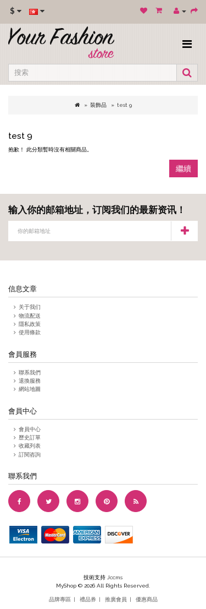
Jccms (115, 577)
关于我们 (30, 307)
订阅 (184, 231)
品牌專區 (60, 599)
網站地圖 (30, 389)
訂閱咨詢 (30, 455)
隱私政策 (30, 324)
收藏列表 (30, 446)
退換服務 (30, 381)
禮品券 (88, 599)
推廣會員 (116, 599)
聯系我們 (30, 372)
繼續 (183, 168)
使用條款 (30, 332)
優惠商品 (147, 599)
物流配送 (30, 316)
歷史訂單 (30, 437)
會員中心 (30, 429)
